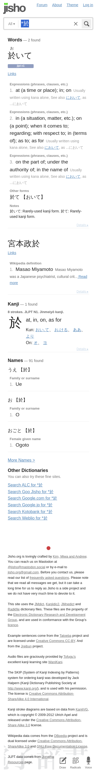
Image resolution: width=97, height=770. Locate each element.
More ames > (21, 460)
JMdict (39, 604)
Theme (72, 5)
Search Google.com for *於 (32, 498)
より (30, 336)
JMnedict (67, 604)
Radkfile (14, 609)
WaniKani (55, 662)
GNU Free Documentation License (62, 746)
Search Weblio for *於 (28, 518)
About (57, 5)
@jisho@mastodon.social (26, 567)
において (73, 97)
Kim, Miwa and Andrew (69, 556)
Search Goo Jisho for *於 (31, 492)
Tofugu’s (69, 656)
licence (13, 625)
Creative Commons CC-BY (55, 641)
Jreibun (26, 646)
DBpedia (60, 736)
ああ (77, 329)
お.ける (61, 329)
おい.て (42, 329)
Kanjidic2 (52, 604)
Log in (88, 5)
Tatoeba (65, 636)
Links (12, 74)
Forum (42, 5)
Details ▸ (82, 225)
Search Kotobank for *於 (30, 511)
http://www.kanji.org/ (23, 688)
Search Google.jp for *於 (30, 505)
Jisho (14, 8)
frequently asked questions (49, 578)
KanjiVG (82, 709)
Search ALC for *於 (25, 485)
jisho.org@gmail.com (23, 572)
